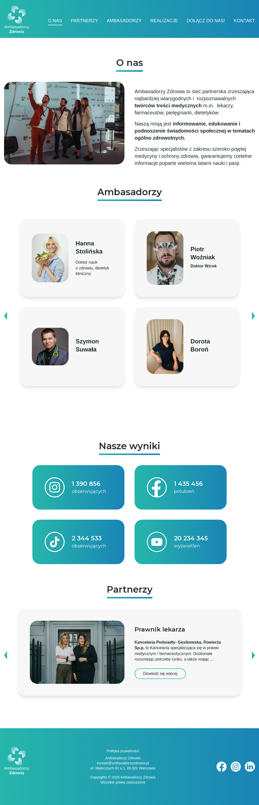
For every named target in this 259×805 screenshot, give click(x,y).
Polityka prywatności (123, 751)
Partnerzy (84, 20)
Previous (6, 315)
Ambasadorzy (124, 20)
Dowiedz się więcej (160, 673)
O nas (55, 20)
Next (252, 315)
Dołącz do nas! (206, 20)
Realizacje (164, 20)
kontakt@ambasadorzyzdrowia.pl (123, 763)
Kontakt (244, 20)
